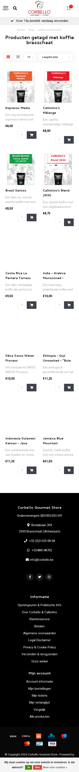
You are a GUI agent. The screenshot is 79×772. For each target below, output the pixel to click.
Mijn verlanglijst (39, 702)
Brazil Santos (15, 190)
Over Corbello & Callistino (39, 612)
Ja (28, 767)
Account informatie (39, 681)
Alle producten (39, 716)
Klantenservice (39, 619)
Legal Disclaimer (39, 640)
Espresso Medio (17, 108)
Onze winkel (39, 661)
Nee (37, 767)
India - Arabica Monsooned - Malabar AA (54, 278)
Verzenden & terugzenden (39, 654)
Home (21, 30)
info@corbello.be (42, 560)
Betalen (39, 626)
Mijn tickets (39, 695)
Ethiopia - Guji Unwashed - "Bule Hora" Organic (57, 360)
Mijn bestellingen (39, 689)
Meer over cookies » (55, 767)
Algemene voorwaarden (39, 633)
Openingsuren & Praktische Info (40, 605)
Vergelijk (39, 710)
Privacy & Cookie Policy (39, 647)
